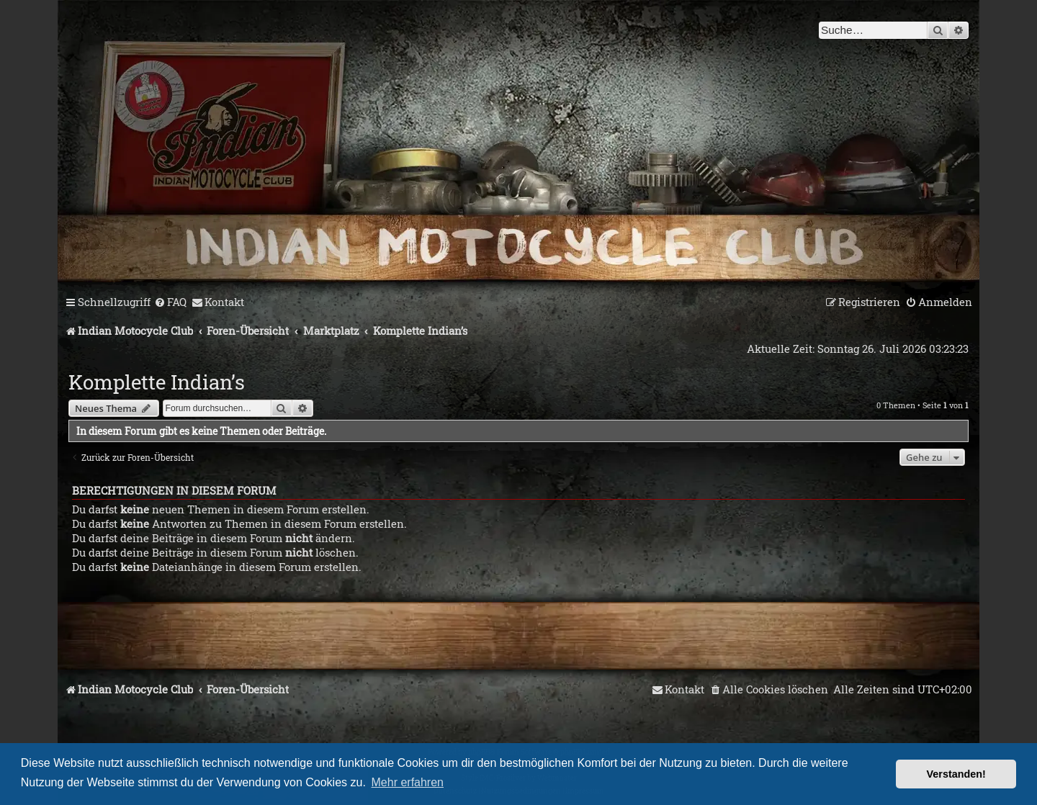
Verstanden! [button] (956, 774)
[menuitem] (170, 302)
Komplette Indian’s (156, 382)
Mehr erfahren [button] (408, 782)
